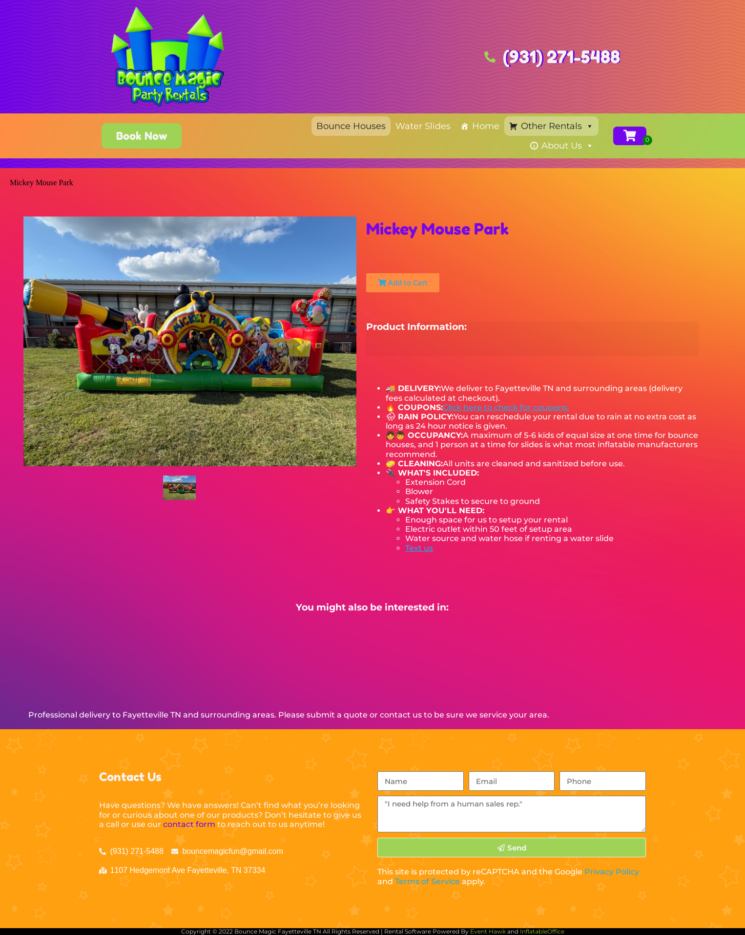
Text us (419, 548)
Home (485, 126)
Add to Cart (403, 282)
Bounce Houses (351, 126)
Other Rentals (557, 126)
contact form (189, 824)
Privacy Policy (611, 871)
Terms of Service (427, 881)
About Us (567, 145)
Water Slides (423, 126)
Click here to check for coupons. (506, 407)
